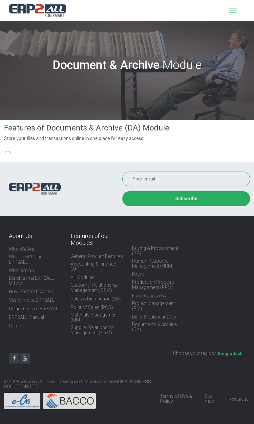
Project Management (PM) (153, 306)
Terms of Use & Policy (176, 399)
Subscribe (186, 198)
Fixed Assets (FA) (150, 296)
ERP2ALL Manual (26, 317)
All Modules (83, 277)
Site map (209, 399)
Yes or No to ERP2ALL (31, 300)
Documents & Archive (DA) (154, 327)
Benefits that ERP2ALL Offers (31, 281)
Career (15, 325)
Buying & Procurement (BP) (155, 251)
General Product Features (97, 256)
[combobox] (230, 354)
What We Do (21, 270)
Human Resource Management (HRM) (153, 264)
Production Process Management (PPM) (153, 285)
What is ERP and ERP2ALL (26, 259)
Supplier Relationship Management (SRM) (92, 330)
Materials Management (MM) (94, 317)
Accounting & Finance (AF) (93, 266)
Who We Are (21, 249)
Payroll (139, 274)
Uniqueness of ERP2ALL (33, 308)
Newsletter (239, 399)
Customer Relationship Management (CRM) (94, 288)
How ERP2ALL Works (31, 291)
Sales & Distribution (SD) (96, 298)
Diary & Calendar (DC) (154, 317)
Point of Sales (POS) (92, 307)
